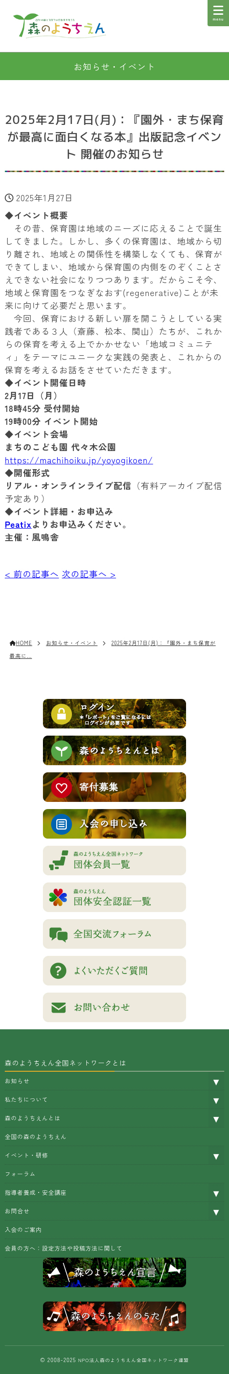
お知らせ (17, 1081)
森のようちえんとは (33, 1118)
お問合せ (17, 1211)
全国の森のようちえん (36, 1136)
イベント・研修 (26, 1155)
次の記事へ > (89, 573)
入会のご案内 (23, 1229)
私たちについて (26, 1099)
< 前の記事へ (32, 573)
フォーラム (20, 1173)
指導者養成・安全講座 (36, 1192)
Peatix (18, 524)
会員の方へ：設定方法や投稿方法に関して (64, 1248)
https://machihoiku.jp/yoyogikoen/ (79, 459)
